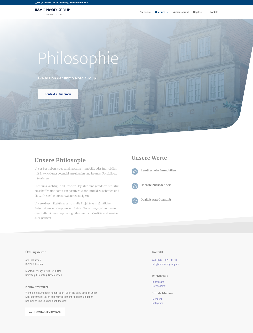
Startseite (145, 12)
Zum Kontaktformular (45, 311)
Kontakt (214, 12)
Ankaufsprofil (181, 12)
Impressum (158, 282)
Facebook (157, 299)
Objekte (197, 12)
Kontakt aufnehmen (58, 94)
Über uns (160, 12)
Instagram (157, 303)
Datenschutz (158, 286)
